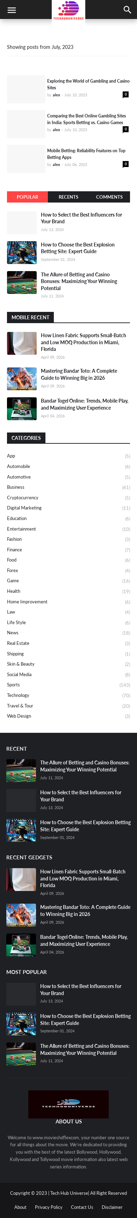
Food (68, 560)
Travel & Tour (68, 706)
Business (68, 487)
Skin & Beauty (68, 664)
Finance (68, 550)
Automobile (68, 466)
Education (68, 519)
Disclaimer (112, 1207)
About (20, 1207)
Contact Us (82, 1207)
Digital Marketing (68, 508)
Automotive (68, 477)
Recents (68, 197)
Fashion (68, 539)
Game (68, 581)
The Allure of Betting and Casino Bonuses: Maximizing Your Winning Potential (79, 281)
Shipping (68, 654)
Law (68, 612)
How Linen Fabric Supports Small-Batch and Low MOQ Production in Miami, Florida (83, 342)
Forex (68, 571)
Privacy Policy (49, 1207)
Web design (68, 716)
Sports (68, 685)
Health (68, 591)
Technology (68, 695)
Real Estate (68, 643)
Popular (27, 197)
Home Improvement (68, 602)
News (68, 633)
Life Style (68, 623)
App (68, 456)
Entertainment (68, 529)
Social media (68, 675)
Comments (109, 197)
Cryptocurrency (68, 498)
